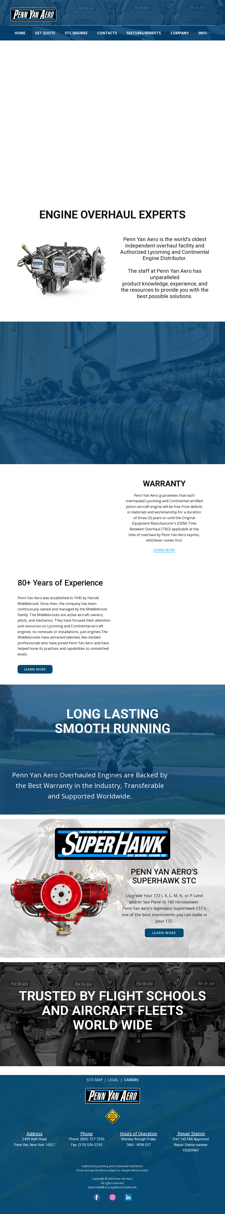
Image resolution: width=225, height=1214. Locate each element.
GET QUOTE (45, 33)
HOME (20, 33)
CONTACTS (107, 33)
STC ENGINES (76, 33)
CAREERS (131, 1079)
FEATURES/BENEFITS (144, 33)
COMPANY (180, 33)
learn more (164, 550)
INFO (202, 33)
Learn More (35, 669)
